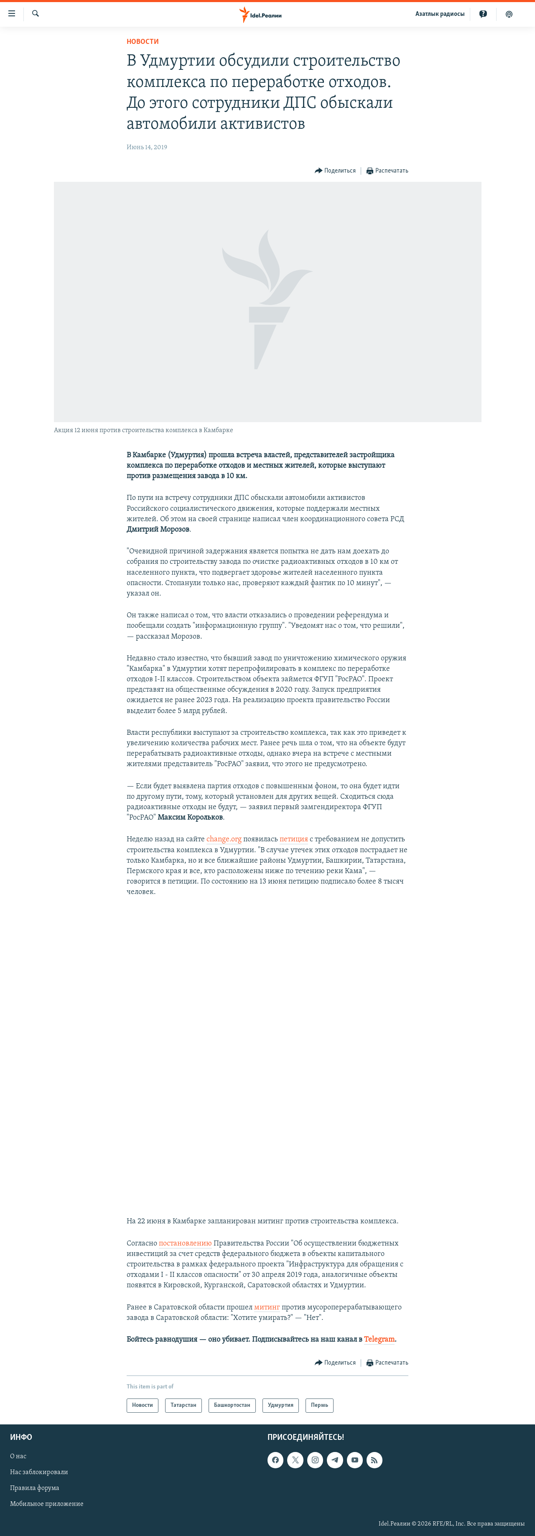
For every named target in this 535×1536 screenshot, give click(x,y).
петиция (294, 839)
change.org (224, 839)
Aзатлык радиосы (440, 14)
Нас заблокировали (39, 1473)
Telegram (379, 1340)
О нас (18, 1457)
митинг (267, 1308)
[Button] (335, 171)
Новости (143, 42)
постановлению (185, 1244)
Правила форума (34, 1488)
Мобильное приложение (47, 1504)
